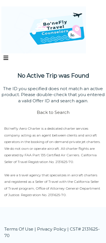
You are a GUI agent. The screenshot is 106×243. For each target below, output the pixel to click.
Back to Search (53, 112)
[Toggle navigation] (5, 59)
